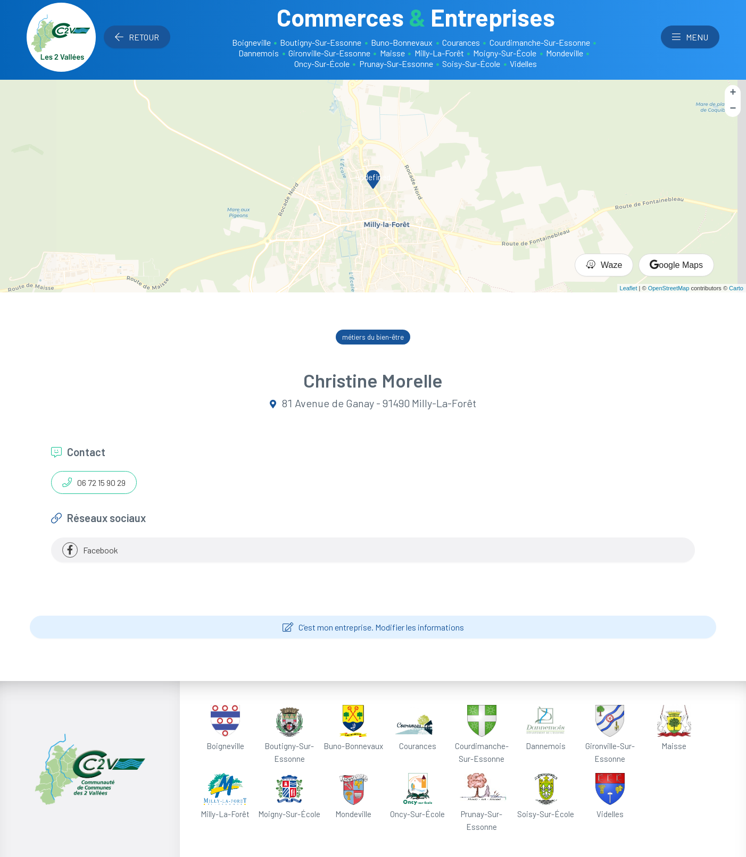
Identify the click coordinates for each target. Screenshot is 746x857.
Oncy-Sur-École (322, 63)
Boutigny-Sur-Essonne (320, 42)
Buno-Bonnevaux (402, 42)
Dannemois (258, 53)
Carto (736, 288)
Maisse (392, 53)
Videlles (523, 63)
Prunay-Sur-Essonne (396, 63)
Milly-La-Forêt (439, 53)
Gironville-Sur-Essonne (329, 53)
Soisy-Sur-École (471, 63)
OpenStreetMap (669, 288)
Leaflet (628, 288)
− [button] (733, 109)
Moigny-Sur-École (504, 53)
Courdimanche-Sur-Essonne (540, 42)
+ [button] (733, 93)
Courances (461, 42)
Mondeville (564, 53)
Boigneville (251, 42)
